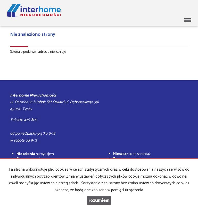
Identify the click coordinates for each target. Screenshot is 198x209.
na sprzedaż (132, 154)
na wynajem (35, 154)
